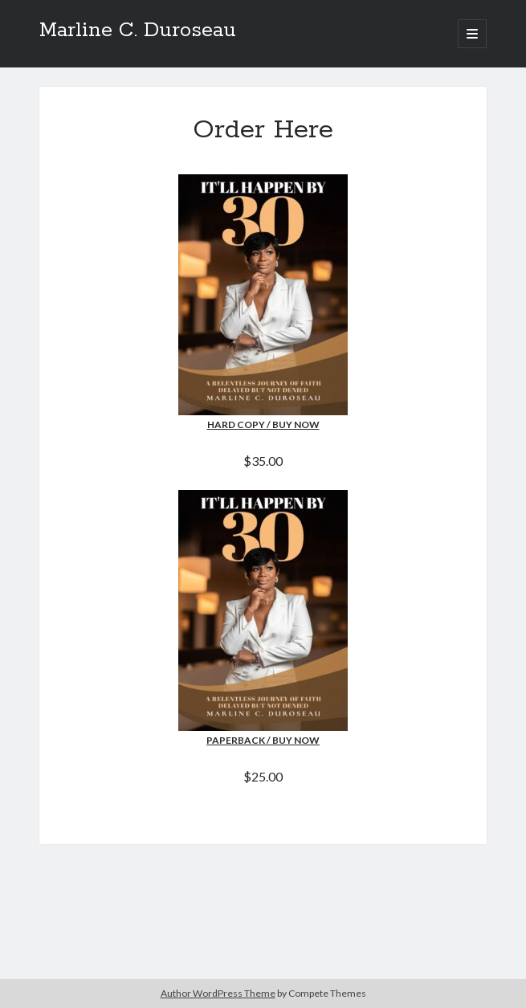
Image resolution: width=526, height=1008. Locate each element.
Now (307, 740)
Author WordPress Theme (218, 993)
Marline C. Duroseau (137, 30)
